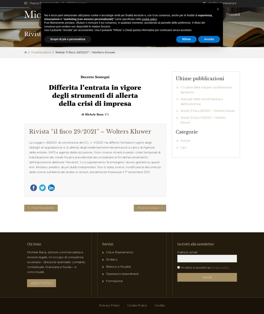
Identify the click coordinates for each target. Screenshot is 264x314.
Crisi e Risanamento (119, 252)
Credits (160, 305)
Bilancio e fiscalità (118, 266)
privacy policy (220, 267)
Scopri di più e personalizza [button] (67, 39)
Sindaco (111, 259)
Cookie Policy (137, 305)
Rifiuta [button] (186, 39)
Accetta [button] (209, 39)
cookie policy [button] (149, 19)
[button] (218, 9)
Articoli (185, 140)
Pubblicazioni (41, 52)
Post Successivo (148, 208)
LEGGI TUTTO (41, 283)
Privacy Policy (109, 305)
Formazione (114, 281)
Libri (183, 147)
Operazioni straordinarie (122, 274)
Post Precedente (42, 208)
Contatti (233, 14)
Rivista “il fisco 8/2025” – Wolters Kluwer (208, 111)
